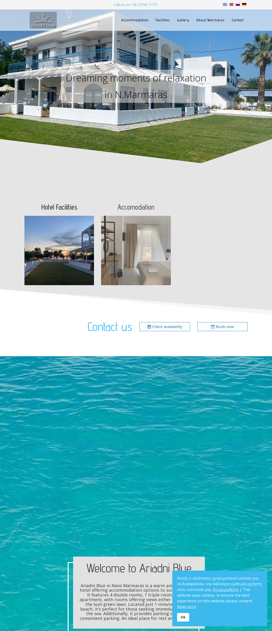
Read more (186, 606)
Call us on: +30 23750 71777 (136, 4)
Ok (183, 617)
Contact (238, 20)
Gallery (183, 20)
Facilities (163, 20)
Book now (222, 326)
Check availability (164, 326)
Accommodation (135, 20)
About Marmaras (210, 20)
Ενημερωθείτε (226, 589)
